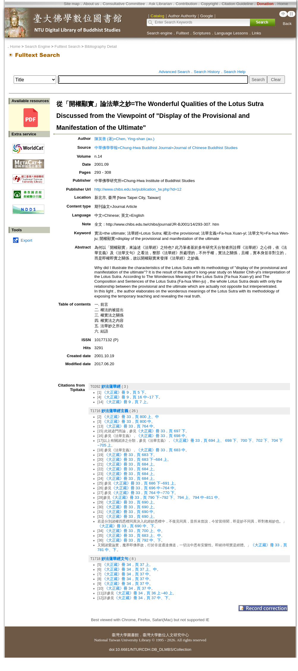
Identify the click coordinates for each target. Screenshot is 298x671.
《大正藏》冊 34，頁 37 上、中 (129, 569)
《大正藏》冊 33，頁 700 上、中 (132, 530)
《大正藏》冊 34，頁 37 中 (125, 574)
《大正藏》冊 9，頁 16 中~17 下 (130, 397)
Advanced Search (174, 71)
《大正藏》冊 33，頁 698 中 (160, 435)
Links (256, 33)
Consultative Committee (124, 3)
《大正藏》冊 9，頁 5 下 (123, 392)
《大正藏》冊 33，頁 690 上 (128, 502)
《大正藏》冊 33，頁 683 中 (160, 450)
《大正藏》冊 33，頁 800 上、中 (130, 416)
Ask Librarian (160, 3)
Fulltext (182, 33)
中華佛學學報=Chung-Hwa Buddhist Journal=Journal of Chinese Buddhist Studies (166, 147)
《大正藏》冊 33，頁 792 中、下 (132, 540)
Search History (207, 71)
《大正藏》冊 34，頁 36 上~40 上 (143, 593)
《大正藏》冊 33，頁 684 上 (128, 464)
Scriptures (202, 33)
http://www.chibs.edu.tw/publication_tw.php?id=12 (138, 189)
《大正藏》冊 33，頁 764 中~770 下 (142, 492)
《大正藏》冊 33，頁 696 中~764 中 (142, 488)
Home (282, 3)
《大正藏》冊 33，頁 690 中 (128, 511)
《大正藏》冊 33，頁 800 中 (126, 421)
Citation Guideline (237, 3)
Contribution (186, 3)
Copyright (209, 3)
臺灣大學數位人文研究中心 (166, 635)
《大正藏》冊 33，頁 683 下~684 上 (135, 459)
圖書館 (133, 635)
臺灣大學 (119, 635)
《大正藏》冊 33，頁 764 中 (128, 426)
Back (287, 23)
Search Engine (37, 46)
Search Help (234, 71)
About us (91, 3)
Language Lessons (231, 33)
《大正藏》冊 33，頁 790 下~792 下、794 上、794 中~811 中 (164, 497)
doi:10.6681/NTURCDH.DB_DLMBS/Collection (150, 649)
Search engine (159, 33)
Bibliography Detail (101, 46)
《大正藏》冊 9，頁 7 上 (125, 402)
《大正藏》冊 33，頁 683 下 (128, 454)
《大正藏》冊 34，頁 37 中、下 (141, 598)
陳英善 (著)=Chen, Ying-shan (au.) (124, 139)
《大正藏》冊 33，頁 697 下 (160, 431)
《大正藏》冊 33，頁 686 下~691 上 (142, 483)
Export (26, 240)
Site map (72, 3)
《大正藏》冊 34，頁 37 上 (125, 564)
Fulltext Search (67, 46)
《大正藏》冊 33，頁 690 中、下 (125, 526)
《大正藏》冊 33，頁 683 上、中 (132, 535)
